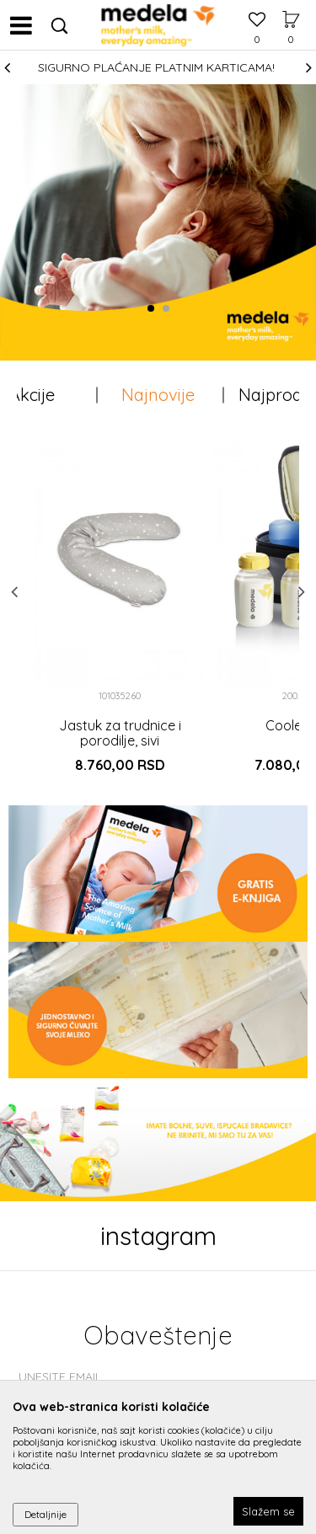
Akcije (32, 394)
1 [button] (154, 309)
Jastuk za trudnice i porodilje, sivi (120, 733)
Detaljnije (45, 1514)
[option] (158, 67)
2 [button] (169, 309)
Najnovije (158, 394)
